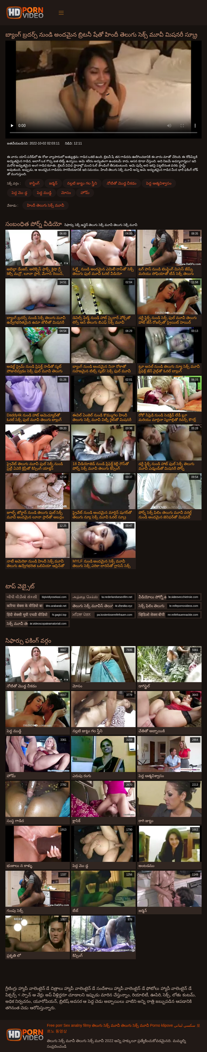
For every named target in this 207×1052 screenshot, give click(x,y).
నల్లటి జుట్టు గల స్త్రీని (82, 183)
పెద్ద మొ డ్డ (19, 192)
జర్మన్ (53, 183)
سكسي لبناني (184, 1025)
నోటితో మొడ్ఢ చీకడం (122, 183)
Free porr (55, 1025)
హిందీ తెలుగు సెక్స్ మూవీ (45, 205)
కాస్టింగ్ (34, 183)
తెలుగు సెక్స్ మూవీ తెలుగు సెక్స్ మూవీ (120, 1025)
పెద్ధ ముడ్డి (44, 192)
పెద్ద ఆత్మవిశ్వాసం (158, 183)
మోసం (66, 192)
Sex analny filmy (77, 1025)
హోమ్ (85, 192)
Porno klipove (161, 1025)
